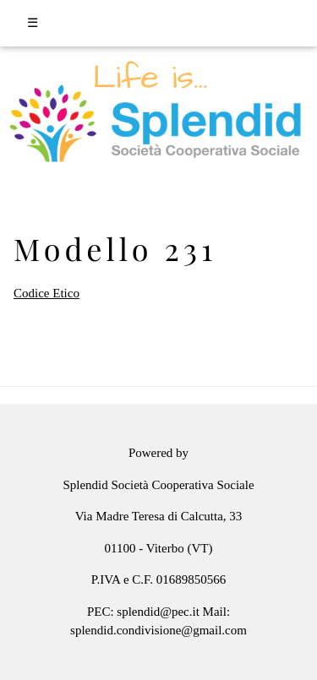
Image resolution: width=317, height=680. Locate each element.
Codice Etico (46, 293)
